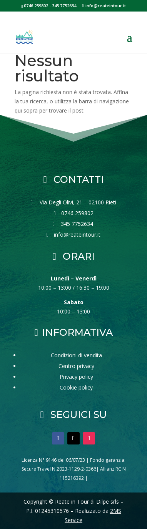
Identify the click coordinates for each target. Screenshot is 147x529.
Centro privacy (76, 366)
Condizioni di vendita (76, 355)
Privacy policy (76, 376)
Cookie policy (76, 387)
